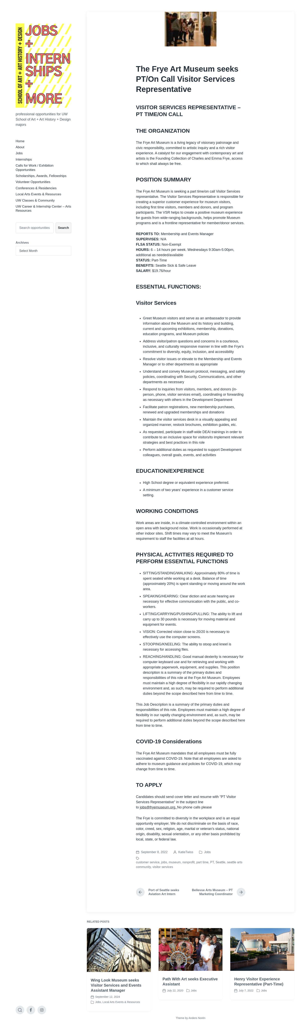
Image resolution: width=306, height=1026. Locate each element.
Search (63, 228)
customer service (148, 862)
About (20, 147)
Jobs (19, 153)
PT (212, 862)
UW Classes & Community (35, 200)
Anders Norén (197, 1018)
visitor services (163, 867)
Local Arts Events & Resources (38, 194)
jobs (164, 862)
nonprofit (188, 862)
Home (20, 141)
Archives (22, 242)
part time (202, 862)
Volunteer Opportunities (33, 182)
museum (175, 862)
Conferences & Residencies (36, 188)
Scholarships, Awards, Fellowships (41, 176)
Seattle (220, 862)
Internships (24, 159)
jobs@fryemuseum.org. (158, 807)
